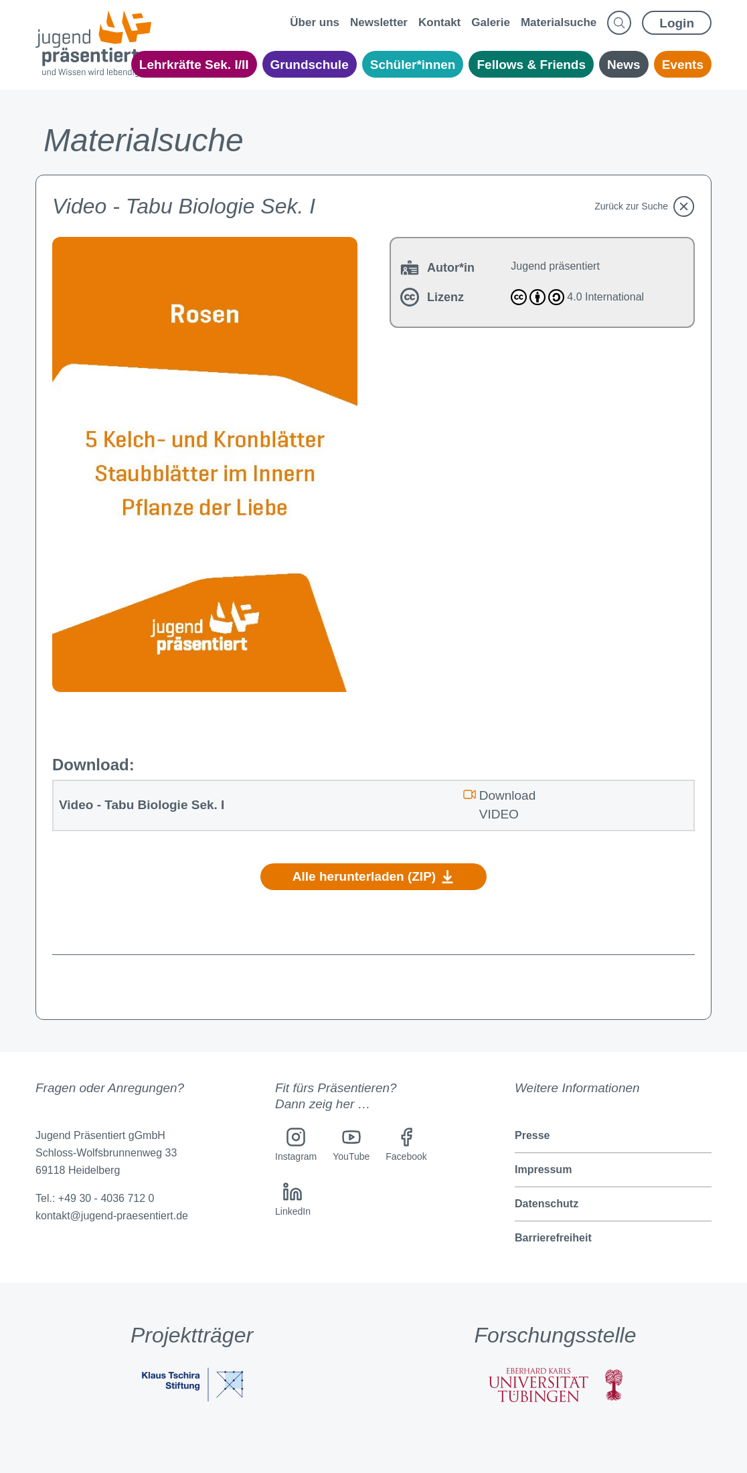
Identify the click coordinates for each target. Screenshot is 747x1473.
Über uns (314, 22)
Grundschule (309, 65)
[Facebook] (406, 1146)
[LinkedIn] (293, 1201)
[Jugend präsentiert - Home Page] (93, 44)
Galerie (490, 22)
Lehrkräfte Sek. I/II (194, 65)
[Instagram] (296, 1146)
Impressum (543, 1169)
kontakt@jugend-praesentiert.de (111, 1215)
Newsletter (379, 22)
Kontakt (439, 22)
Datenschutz (546, 1203)
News (624, 65)
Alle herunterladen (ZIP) (373, 876)
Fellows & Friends (531, 65)
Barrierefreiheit (553, 1237)
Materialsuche (558, 22)
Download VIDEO (499, 804)
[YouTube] (351, 1146)
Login (676, 23)
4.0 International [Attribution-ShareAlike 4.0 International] (577, 297)
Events (682, 65)
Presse (532, 1135)
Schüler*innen (413, 65)
